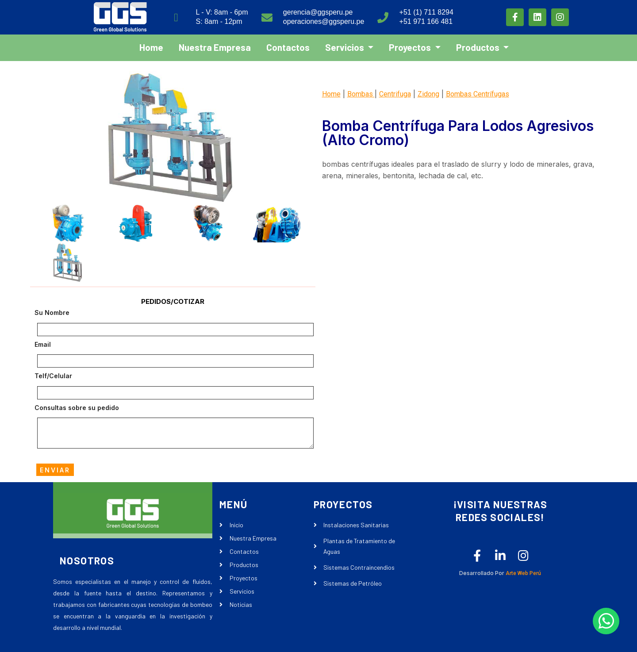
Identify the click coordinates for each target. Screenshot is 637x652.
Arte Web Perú (523, 574)
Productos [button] (478, 46)
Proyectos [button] (411, 46)
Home (151, 46)
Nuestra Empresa (215, 46)
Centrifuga (395, 94)
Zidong (428, 94)
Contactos (288, 46)
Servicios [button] (345, 46)
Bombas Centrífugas (477, 94)
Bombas (361, 94)
